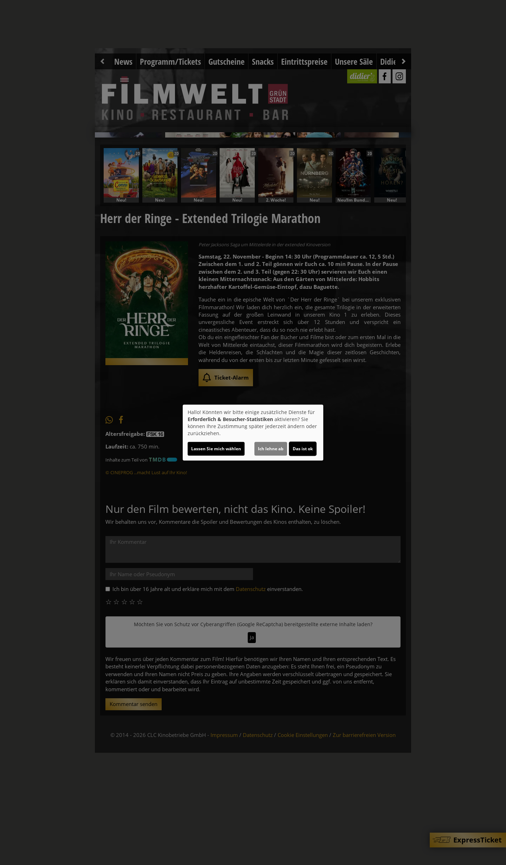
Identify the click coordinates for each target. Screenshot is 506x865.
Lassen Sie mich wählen (216, 449)
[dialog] (253, 433)
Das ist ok (303, 449)
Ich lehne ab (271, 449)
